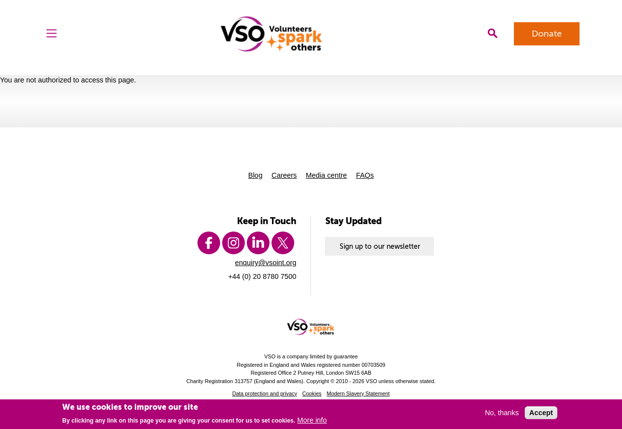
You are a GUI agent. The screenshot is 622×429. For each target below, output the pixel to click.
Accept (541, 413)
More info (312, 420)
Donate (547, 34)
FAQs (365, 175)
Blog (255, 175)
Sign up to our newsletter (380, 246)
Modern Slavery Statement (358, 393)
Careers (284, 175)
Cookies (311, 393)
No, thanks (502, 413)
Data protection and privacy (265, 393)
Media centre (326, 175)
